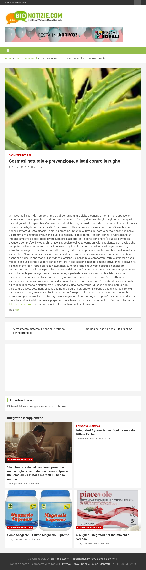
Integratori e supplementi (25, 418)
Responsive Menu (137, 2)
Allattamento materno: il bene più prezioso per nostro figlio (39, 330)
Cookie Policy (89, 563)
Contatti (105, 563)
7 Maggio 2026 (14, 483)
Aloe (17, 310)
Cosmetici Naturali (20, 155)
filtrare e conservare (21, 304)
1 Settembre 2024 (85, 438)
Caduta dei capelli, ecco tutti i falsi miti (109, 328)
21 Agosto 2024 (15, 539)
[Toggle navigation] (8, 50)
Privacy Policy (70, 563)
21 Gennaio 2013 (17, 167)
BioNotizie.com (35, 167)
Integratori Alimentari (20, 459)
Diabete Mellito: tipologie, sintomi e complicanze (36, 406)
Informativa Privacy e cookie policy (93, 558)
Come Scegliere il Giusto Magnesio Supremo (38, 535)
